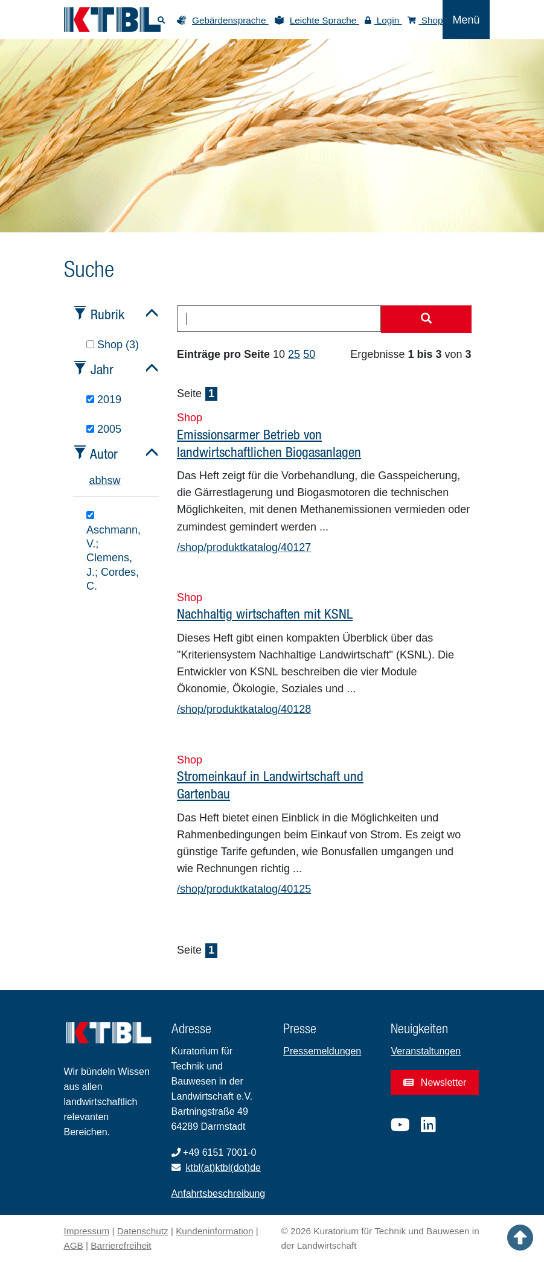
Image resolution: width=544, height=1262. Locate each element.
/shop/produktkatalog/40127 (244, 547)
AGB (73, 1245)
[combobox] (279, 318)
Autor (104, 453)
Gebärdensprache (230, 20)
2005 (103, 429)
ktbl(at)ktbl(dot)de (223, 1167)
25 (294, 354)
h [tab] (104, 480)
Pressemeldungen (322, 1051)
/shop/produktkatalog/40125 (244, 889)
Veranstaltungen (426, 1051)
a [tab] (92, 480)
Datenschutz (142, 1231)
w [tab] (117, 480)
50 (309, 354)
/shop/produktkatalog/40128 (244, 709)
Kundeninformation (214, 1231)
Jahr (102, 369)
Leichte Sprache (324, 20)
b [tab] (98, 480)
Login (383, 20)
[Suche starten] (426, 319)
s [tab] (110, 480)
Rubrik (107, 314)
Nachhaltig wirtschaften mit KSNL (265, 613)
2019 (103, 400)
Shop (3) (112, 345)
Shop (425, 20)
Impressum (87, 1231)
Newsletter (434, 1082)
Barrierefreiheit (121, 1245)
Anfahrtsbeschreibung (218, 1193)
